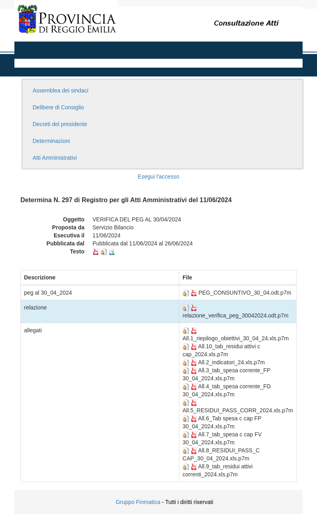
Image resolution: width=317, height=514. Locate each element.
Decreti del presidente (60, 124)
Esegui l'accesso (158, 176)
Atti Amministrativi (55, 158)
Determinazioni (51, 141)
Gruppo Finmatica (138, 502)
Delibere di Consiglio (58, 107)
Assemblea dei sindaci (60, 90)
